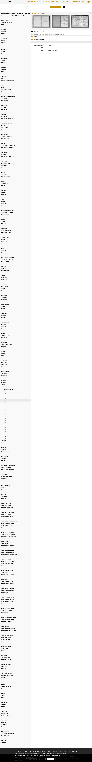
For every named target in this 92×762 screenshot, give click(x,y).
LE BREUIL (4, 284)
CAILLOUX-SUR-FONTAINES (8, 80)
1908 (5, 409)
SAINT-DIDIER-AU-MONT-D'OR (8, 530)
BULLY (3, 78)
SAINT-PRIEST (5, 612)
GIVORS (4, 223)
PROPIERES (4, 472)
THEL (3, 695)
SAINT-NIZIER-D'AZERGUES (8, 606)
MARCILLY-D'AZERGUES (7, 331)
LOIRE (3, 317)
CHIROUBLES (5, 134)
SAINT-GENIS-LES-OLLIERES (8, 550)
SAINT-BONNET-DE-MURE (7, 507)
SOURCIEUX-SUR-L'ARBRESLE (8, 675)
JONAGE (4, 243)
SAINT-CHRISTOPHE (6, 514)
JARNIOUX (4, 241)
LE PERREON (5, 286)
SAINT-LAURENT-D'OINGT (7, 583)
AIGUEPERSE (5, 20)
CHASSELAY (4, 114)
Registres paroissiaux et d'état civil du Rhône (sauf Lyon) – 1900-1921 (14, 15)
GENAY (3, 221)
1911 (5, 416)
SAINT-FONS (5, 541)
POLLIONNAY (5, 456)
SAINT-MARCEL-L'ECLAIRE (8, 597)
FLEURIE (4, 203)
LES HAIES (4, 297)
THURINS (4, 700)
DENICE (3, 179)
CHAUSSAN (4, 121)
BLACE (3, 62)
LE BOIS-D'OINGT (6, 281)
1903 (5, 398)
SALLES (3, 650)
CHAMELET (4, 94)
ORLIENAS (4, 445)
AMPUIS (4, 31)
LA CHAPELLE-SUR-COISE (7, 259)
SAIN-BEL (4, 498)
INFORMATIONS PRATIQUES (78, 1)
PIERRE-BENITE (5, 451)
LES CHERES (4, 295)
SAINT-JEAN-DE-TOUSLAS (7, 565)
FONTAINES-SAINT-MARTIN (8, 210)
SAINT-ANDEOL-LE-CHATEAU (8, 501)
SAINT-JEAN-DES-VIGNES (7, 568)
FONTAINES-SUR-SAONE (7, 212)
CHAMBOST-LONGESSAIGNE (8, 91)
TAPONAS (4, 682)
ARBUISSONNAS (5, 38)
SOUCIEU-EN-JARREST (7, 671)
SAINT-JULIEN (5, 572)
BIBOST (3, 60)
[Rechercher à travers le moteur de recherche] (39, 7)
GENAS (3, 219)
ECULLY (4, 194)
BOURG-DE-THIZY (6, 65)
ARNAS (3, 40)
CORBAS (4, 154)
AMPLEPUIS (4, 29)
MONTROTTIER (5, 371)
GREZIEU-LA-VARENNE (7, 230)
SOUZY (3, 677)
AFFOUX (4, 18)
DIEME (3, 181)
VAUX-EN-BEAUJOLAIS (7, 717)
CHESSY (4, 129)
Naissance (5, 384)
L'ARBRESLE (4, 255)
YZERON (4, 742)
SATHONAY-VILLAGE (6, 659)
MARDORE (4, 337)
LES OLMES (4, 302)
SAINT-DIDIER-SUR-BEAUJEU (8, 534)
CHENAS (4, 125)
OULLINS (4, 447)
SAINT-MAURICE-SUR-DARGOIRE (9, 603)
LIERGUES (4, 308)
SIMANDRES (4, 666)
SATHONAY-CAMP (6, 657)
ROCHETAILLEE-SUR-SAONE (8, 492)
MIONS (3, 355)
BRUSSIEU (4, 76)
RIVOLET (4, 489)
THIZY (3, 697)
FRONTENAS (5, 217)
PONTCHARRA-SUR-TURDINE (8, 465)
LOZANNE (4, 324)
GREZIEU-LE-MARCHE (7, 232)
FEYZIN (3, 201)
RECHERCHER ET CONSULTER (34, 1)
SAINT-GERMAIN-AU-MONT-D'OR (9, 554)
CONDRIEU (4, 152)
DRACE (3, 185)
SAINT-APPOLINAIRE (6, 505)
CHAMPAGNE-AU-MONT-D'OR (8, 96)
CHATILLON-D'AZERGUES (7, 118)
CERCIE (3, 87)
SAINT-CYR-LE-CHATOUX (7, 525)
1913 (5, 420)
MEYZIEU (4, 351)
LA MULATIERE (5, 261)
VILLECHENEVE (5, 731)
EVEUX (3, 199)
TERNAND (4, 688)
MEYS (3, 349)
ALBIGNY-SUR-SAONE (7, 22)
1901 (5, 393)
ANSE (3, 36)
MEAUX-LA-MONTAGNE (7, 344)
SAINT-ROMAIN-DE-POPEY (8, 619)
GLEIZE (3, 226)
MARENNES (4, 340)
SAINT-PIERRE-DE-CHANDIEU (8, 608)
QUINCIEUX (4, 478)
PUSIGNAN (4, 474)
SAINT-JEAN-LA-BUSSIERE (7, 570)
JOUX (3, 248)
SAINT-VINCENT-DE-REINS (8, 635)
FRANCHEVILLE (5, 214)
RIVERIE (4, 487)
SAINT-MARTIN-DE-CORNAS (8, 599)
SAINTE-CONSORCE (6, 641)
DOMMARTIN (5, 183)
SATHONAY (4, 655)
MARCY (3, 333)
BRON (3, 71)
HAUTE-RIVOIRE (5, 237)
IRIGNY (3, 239)
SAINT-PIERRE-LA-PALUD (7, 610)
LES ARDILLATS (5, 293)
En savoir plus (42, 758)
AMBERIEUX (4, 27)
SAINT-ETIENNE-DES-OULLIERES (9, 536)
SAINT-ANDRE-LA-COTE (7, 503)
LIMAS (3, 311)
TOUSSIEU (4, 702)
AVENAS (4, 44)
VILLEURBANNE (5, 735)
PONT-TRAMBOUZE (6, 463)
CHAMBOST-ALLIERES (7, 89)
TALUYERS (4, 679)
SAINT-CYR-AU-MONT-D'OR (8, 523)
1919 (5, 434)
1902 (5, 396)
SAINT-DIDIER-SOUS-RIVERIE (8, 532)
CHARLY (4, 107)
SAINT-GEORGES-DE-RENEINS (8, 552)
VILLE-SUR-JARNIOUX (7, 729)
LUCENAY (4, 326)
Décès (4, 440)
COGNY (3, 141)
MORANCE (4, 373)
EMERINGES (4, 197)
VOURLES (4, 740)
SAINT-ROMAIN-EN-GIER (7, 624)
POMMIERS (4, 460)
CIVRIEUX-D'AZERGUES (7, 136)
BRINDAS (4, 69)
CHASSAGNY (5, 112)
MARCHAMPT (5, 328)
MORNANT (4, 375)
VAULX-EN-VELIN (6, 715)
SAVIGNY (4, 662)
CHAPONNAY (5, 98)
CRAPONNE (4, 165)
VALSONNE (4, 711)
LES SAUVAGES (5, 304)
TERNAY (4, 691)
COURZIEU (4, 161)
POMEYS (4, 458)
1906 (5, 404)
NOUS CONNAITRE (65, 1)
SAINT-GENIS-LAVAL (6, 548)
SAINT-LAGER (5, 579)
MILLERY (4, 353)
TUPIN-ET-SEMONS (6, 709)
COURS (3, 159)
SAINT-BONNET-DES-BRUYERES (9, 510)
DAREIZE (4, 174)
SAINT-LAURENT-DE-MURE (8, 588)
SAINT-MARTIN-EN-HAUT (7, 601)
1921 (5, 438)
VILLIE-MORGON (5, 738)
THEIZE (3, 693)
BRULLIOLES (5, 74)
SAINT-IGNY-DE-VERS (6, 559)
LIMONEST (4, 313)
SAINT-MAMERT (5, 595)
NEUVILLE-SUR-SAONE (7, 378)
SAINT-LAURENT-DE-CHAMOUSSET (9, 586)
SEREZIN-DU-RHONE (6, 664)
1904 (5, 400)
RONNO (4, 494)
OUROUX (4, 449)
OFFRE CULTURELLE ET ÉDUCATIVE (50, 1)
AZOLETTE (4, 47)
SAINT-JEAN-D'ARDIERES (7, 563)
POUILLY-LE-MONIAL (7, 467)
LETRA (3, 306)
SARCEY (4, 653)
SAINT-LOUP (5, 592)
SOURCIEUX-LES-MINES (7, 673)
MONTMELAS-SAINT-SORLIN (8, 366)
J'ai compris (50, 758)
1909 (5, 411)
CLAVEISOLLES (5, 138)
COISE (3, 143)
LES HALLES (4, 299)
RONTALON (4, 496)
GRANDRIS (4, 228)
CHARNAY (4, 109)
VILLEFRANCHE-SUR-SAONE (8, 733)
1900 (5, 391)
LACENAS (4, 268)
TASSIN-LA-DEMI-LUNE (7, 686)
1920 (5, 436)
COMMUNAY (5, 150)
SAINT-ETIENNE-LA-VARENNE (8, 539)
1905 (5, 402)
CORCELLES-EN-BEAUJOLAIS (8, 156)
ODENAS (4, 382)
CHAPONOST (5, 100)
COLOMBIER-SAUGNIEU (7, 147)
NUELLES (4, 380)
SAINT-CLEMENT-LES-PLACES (8, 518)
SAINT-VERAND (5, 633)
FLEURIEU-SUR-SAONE (7, 205)
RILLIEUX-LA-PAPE (6, 485)
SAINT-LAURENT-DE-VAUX (8, 590)
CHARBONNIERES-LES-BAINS (8, 103)
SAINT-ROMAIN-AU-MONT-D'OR (9, 617)
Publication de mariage (8, 389)
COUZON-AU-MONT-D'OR (7, 163)
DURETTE (4, 190)
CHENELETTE (5, 127)
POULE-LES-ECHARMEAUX (8, 469)
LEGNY (3, 288)
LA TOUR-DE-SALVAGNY (7, 264)
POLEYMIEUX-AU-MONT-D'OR (8, 454)
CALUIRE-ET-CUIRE (6, 82)
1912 (5, 418)
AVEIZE (3, 42)
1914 (5, 422)
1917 (5, 429)
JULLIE (3, 252)
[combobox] (55, 7)
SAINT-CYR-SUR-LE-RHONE (8, 527)
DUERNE (4, 188)
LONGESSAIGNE (5, 322)
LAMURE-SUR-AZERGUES (7, 273)
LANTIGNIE (4, 277)
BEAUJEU (4, 51)
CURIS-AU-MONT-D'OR (7, 170)
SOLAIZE (4, 668)
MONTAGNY (5, 362)
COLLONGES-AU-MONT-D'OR (8, 145)
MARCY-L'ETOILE (6, 335)
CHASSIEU (4, 116)
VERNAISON (4, 724)
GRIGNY (4, 235)
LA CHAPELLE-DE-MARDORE (8, 257)
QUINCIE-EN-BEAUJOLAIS (7, 476)
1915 (5, 425)
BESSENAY (4, 58)
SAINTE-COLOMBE (6, 639)
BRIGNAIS (4, 67)
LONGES (4, 320)
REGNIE (3, 483)
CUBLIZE (4, 167)
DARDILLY (4, 172)
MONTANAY (5, 364)
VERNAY (4, 726)
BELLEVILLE (4, 53)
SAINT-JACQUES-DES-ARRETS (8, 561)
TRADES (4, 704)
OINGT (3, 442)
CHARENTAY (5, 105)
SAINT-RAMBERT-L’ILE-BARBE (8, 615)
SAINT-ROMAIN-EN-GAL (7, 621)
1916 (5, 427)
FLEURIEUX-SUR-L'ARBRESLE (8, 208)
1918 (5, 431)
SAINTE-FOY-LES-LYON (7, 646)
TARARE (4, 684)
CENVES (4, 85)
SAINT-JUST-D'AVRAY (7, 577)
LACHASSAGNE (5, 270)
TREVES (3, 706)
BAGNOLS (4, 49)
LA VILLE (4, 266)
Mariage (5, 387)
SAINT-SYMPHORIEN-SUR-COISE (9, 630)
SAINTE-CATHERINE (6, 637)
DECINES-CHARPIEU (6, 176)
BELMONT (4, 56)
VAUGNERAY (5, 713)
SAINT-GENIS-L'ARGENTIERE (8, 545)
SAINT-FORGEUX (5, 543)
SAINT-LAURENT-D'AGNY (7, 581)
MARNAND (4, 342)
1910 (5, 413)
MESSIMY (4, 346)
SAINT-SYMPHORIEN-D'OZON (8, 628)
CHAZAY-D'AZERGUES (7, 123)
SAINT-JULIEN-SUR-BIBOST (8, 574)
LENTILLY (4, 290)
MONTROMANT (5, 369)
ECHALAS (4, 192)
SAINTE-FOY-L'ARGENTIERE (8, 644)
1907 (5, 407)
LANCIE (3, 275)
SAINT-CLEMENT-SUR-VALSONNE (9, 521)
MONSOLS (4, 360)
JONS (3, 246)
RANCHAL (4, 480)
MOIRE (3, 358)
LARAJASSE (4, 279)
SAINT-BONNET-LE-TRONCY (8, 512)
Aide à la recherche (31, 9)
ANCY (3, 33)
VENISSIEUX (4, 722)
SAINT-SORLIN (5, 626)
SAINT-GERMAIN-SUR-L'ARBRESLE (9, 557)
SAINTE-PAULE (5, 648)
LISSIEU (4, 315)
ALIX (3, 24)
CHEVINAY (4, 132)
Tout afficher (35, 13)
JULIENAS (4, 250)
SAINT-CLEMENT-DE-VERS (7, 516)
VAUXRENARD (5, 720)
